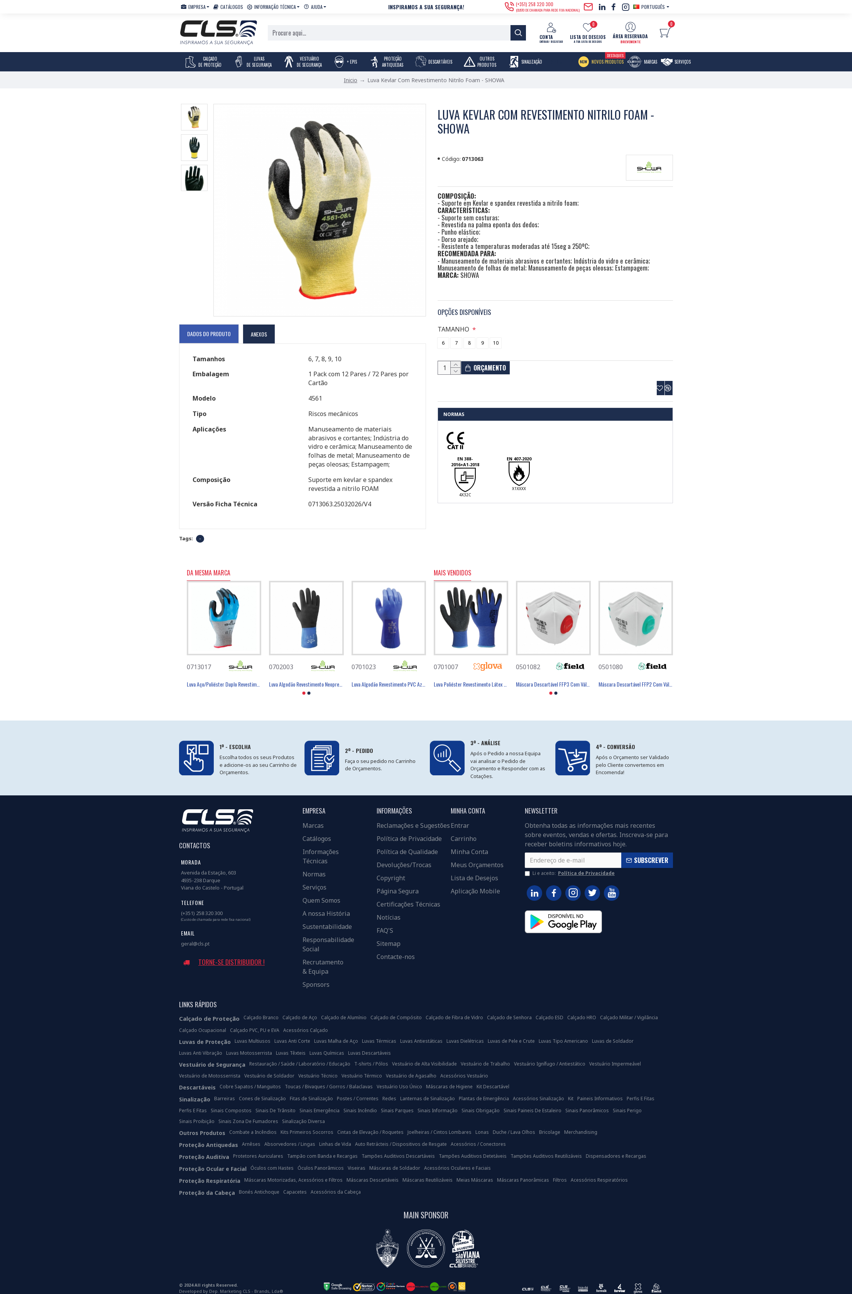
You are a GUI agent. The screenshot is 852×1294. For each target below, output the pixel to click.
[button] (304, 683)
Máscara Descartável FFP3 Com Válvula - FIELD (553, 674)
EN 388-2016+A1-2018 (465, 460)
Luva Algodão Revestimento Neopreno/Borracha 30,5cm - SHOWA (306, 674)
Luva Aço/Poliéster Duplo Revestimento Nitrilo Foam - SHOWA (224, 674)
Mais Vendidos (452, 563)
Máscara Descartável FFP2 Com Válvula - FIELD (635, 674)
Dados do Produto (209, 333)
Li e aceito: (570, 863)
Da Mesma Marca (208, 563)
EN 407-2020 (519, 457)
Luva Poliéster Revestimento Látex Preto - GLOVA (471, 674)
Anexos (259, 334)
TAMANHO (454, 319)
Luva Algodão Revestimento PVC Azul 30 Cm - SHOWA (389, 674)
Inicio (350, 80)
